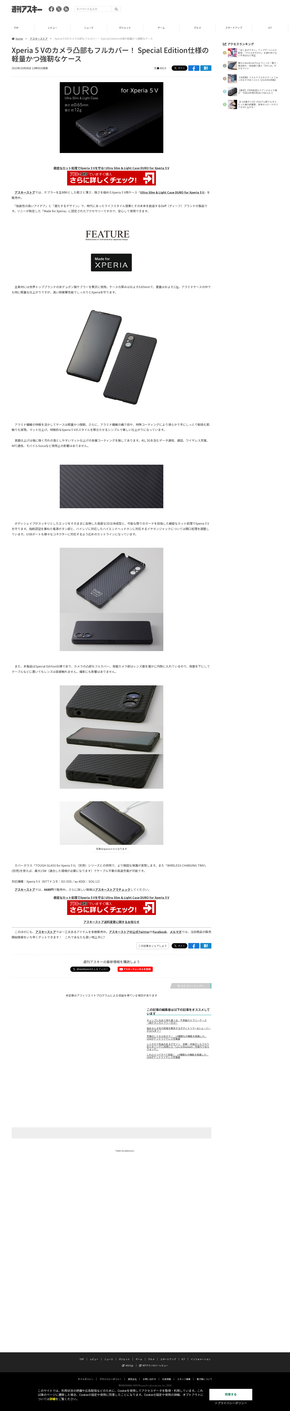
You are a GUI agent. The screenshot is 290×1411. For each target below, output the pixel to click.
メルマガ (176, 932)
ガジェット (127, 27)
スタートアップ (235, 27)
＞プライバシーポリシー (231, 1403)
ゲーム (163, 27)
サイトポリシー (85, 1375)
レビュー (54, 27)
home (17, 38)
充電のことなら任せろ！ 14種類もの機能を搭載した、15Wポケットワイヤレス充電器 (177, 1037)
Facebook (160, 932)
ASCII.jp (127, 1361)
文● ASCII (160, 68)
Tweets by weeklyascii (124, 1150)
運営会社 (132, 1375)
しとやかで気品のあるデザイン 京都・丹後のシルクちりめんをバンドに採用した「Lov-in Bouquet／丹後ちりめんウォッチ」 (178, 1047)
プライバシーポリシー (111, 1375)
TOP (18, 27)
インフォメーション (201, 1355)
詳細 (52, 1399)
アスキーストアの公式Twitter (129, 932)
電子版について (204, 1375)
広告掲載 (166, 1375)
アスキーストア (39, 38)
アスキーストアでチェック (112, 889)
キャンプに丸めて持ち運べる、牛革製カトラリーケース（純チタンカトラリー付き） (177, 1021)
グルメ (199, 27)
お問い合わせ (149, 1375)
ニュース (90, 27)
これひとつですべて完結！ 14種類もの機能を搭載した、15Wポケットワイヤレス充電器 (178, 1056)
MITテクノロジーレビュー (153, 1361)
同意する (231, 1394)
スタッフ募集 (183, 1375)
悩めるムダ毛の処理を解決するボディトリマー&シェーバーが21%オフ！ (179, 1029)
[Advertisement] (211, 10)
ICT (272, 27)
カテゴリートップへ (190, 986)
